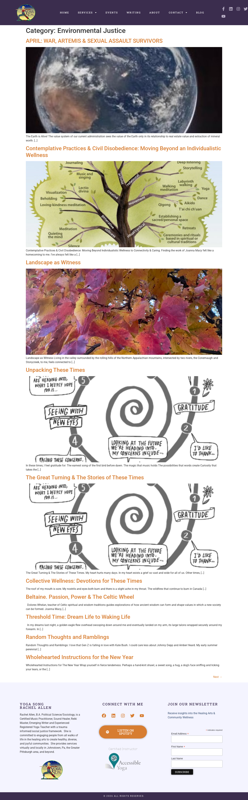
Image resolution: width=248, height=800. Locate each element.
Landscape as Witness (53, 262)
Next (217, 677)
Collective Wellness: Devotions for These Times (84, 581)
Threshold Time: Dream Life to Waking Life (78, 617)
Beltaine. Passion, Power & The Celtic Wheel (80, 597)
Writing (134, 12)
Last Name (177, 758)
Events (112, 12)
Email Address (180, 733)
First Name (178, 746)
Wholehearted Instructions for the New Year (79, 657)
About (154, 12)
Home (64, 12)
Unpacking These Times (55, 370)
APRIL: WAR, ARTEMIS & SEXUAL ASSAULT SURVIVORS (94, 41)
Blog (200, 12)
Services (87, 13)
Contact (178, 13)
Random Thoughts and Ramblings (67, 637)
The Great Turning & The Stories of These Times (85, 477)
